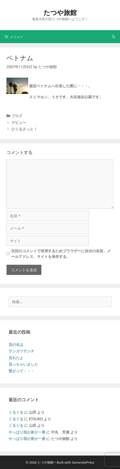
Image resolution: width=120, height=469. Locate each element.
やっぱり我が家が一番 (27, 432)
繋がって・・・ (21, 370)
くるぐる (16, 412)
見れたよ (16, 357)
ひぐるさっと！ (24, 128)
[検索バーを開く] (113, 36)
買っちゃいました (23, 364)
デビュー (18, 122)
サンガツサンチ (21, 350)
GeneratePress (83, 462)
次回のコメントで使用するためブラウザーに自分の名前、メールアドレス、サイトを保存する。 (61, 253)
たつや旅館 (60, 12)
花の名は (16, 344)
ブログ (17, 115)
